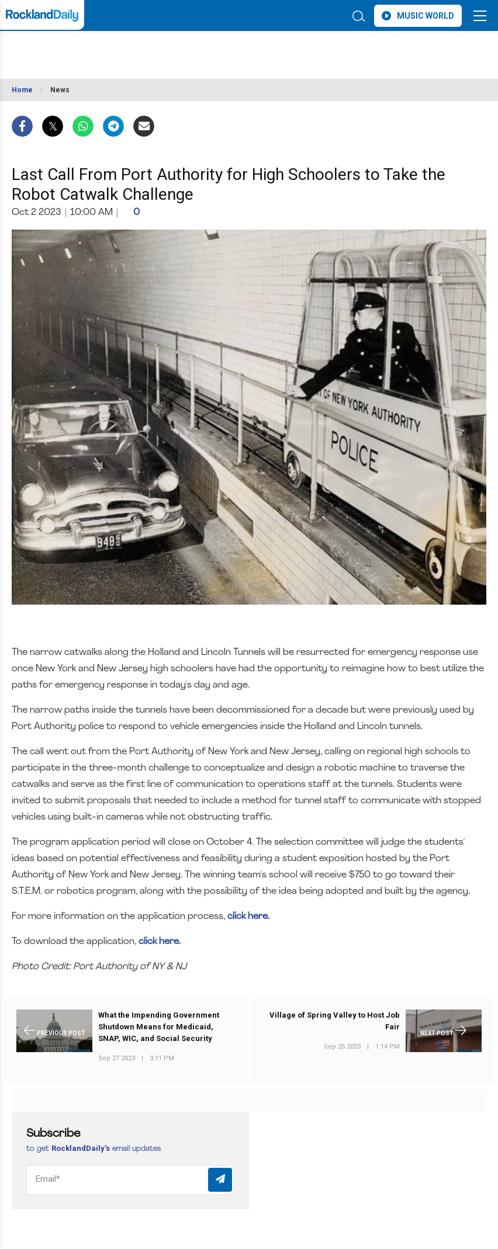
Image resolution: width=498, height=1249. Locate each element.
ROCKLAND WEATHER (115, 49)
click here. (247, 916)
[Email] (130, 1180)
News (60, 90)
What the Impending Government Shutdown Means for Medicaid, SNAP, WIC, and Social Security (158, 1027)
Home (22, 90)
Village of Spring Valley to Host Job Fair (334, 1021)
